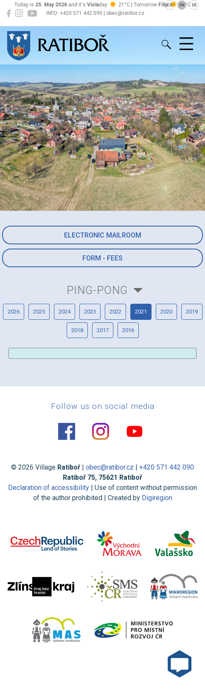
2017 (103, 330)
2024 (64, 311)
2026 (14, 311)
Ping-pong (97, 290)
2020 (166, 311)
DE (194, 5)
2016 (128, 330)
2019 (192, 311)
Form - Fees (102, 258)
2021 (141, 311)
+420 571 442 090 (166, 467)
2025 (39, 311)
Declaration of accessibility (48, 488)
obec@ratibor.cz (110, 467)
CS (169, 5)
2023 (90, 311)
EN (182, 5)
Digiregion (157, 498)
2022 (115, 311)
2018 (77, 330)
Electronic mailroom (102, 235)
